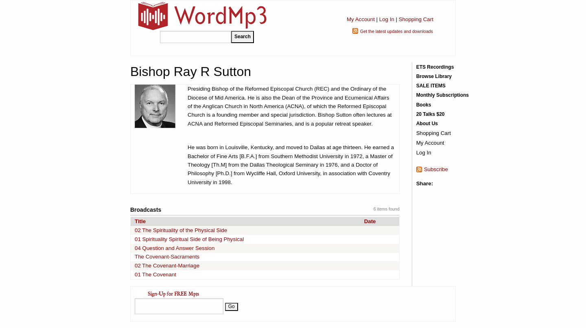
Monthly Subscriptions (442, 95)
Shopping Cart (416, 19)
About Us (427, 123)
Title (140, 221)
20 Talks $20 (430, 114)
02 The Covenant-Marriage (167, 266)
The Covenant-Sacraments (167, 257)
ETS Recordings (435, 67)
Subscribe (436, 169)
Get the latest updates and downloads (396, 31)
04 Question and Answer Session (174, 248)
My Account (361, 19)
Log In (386, 19)
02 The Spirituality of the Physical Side (181, 230)
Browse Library (434, 76)
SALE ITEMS (431, 86)
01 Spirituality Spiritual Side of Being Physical (189, 239)
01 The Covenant (155, 275)
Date (370, 221)
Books (423, 105)
